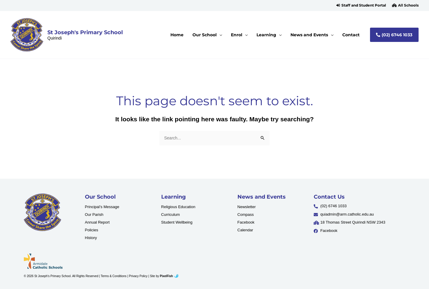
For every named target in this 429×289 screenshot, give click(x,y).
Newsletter (246, 207)
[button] (361, 5)
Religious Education (178, 207)
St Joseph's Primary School (85, 32)
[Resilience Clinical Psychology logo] (42, 212)
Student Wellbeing (176, 222)
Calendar (245, 230)
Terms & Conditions (114, 276)
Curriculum (170, 214)
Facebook (245, 222)
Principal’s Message (102, 207)
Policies (91, 230)
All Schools (408, 5)
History (91, 237)
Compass (245, 214)
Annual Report (97, 222)
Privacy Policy (138, 276)
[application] (226, 34)
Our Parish (94, 214)
